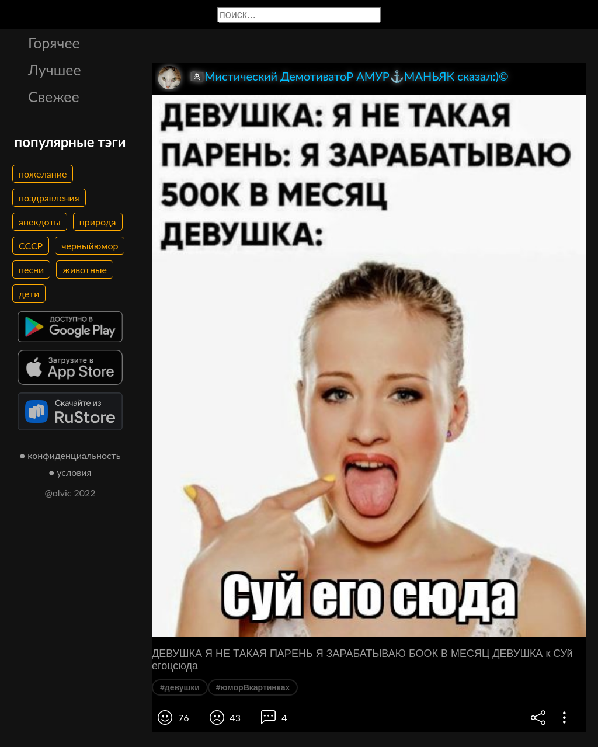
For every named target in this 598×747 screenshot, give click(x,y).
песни (31, 269)
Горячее (54, 42)
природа (97, 221)
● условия (70, 472)
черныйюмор (89, 245)
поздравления (49, 197)
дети (29, 293)
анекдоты (40, 221)
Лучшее (54, 69)
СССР (31, 245)
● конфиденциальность (70, 455)
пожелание (43, 173)
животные (84, 269)
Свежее (53, 96)
